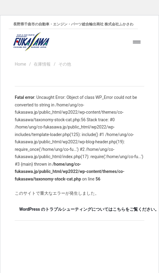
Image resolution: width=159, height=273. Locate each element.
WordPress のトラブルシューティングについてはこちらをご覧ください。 (81, 209)
